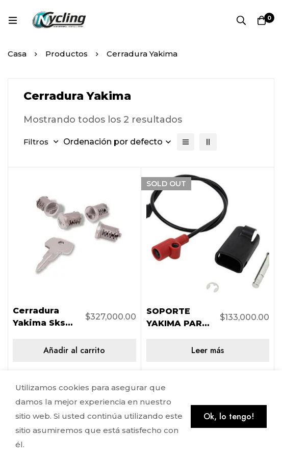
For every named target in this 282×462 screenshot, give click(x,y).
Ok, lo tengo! (228, 416)
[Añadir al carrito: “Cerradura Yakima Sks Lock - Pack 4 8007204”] (74, 350)
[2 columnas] (208, 142)
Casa (17, 54)
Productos (66, 54)
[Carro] (261, 20)
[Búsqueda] (241, 20)
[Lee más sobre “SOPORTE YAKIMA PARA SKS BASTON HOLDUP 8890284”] (208, 350)
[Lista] (185, 142)
